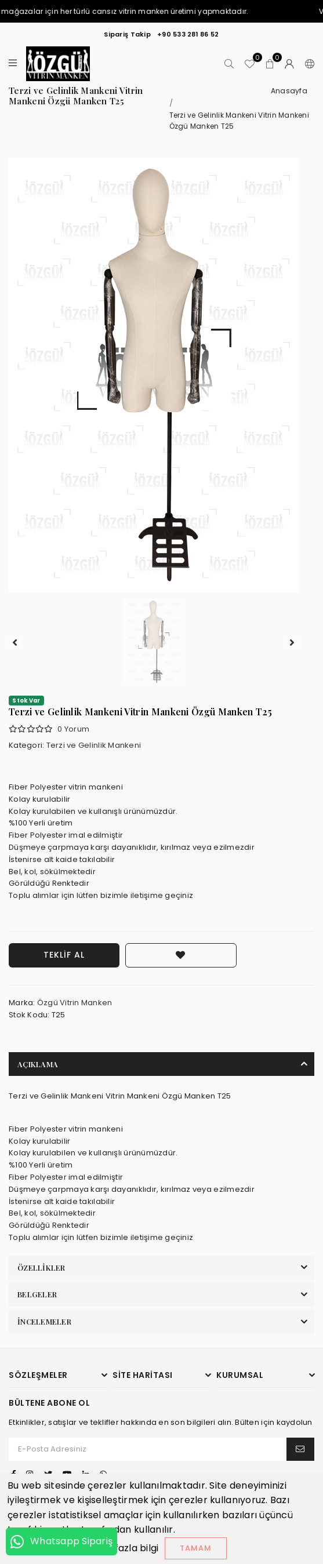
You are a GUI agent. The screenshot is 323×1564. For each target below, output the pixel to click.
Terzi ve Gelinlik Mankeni (93, 745)
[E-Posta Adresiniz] (148, 1449)
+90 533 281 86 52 (188, 34)
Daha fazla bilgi (122, 1548)
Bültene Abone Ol (49, 1403)
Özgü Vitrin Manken (74, 1002)
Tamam (196, 1548)
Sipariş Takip (127, 34)
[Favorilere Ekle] (180, 955)
